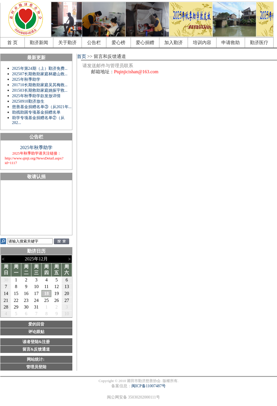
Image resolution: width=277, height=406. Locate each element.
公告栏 (94, 42)
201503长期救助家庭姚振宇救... (40, 90)
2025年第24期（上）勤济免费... (40, 68)
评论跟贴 (36, 332)
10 (36, 286)
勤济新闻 (39, 42)
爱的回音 (36, 324)
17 (36, 293)
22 (16, 300)
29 (16, 306)
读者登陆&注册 (36, 342)
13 (66, 286)
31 (36, 306)
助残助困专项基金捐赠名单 (36, 112)
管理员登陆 (36, 367)
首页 (81, 56)
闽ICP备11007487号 (148, 386)
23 (26, 300)
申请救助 (230, 42)
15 (16, 293)
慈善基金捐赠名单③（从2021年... (42, 107)
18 (46, 293)
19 (56, 293)
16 (26, 293)
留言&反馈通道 (36, 349)
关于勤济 (67, 42)
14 (6, 293)
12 (56, 286)
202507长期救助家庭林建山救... (40, 74)
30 (6, 279)
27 (66, 300)
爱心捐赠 (145, 42)
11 (46, 286)
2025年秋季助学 (26, 79)
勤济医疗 (259, 42)
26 (56, 300)
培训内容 (202, 42)
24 (36, 300)
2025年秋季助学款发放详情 (36, 96)
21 (6, 300)
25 (46, 300)
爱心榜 (118, 42)
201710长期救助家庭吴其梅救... (40, 85)
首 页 (12, 42)
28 (6, 306)
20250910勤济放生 (28, 101)
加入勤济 (173, 42)
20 (66, 293)
